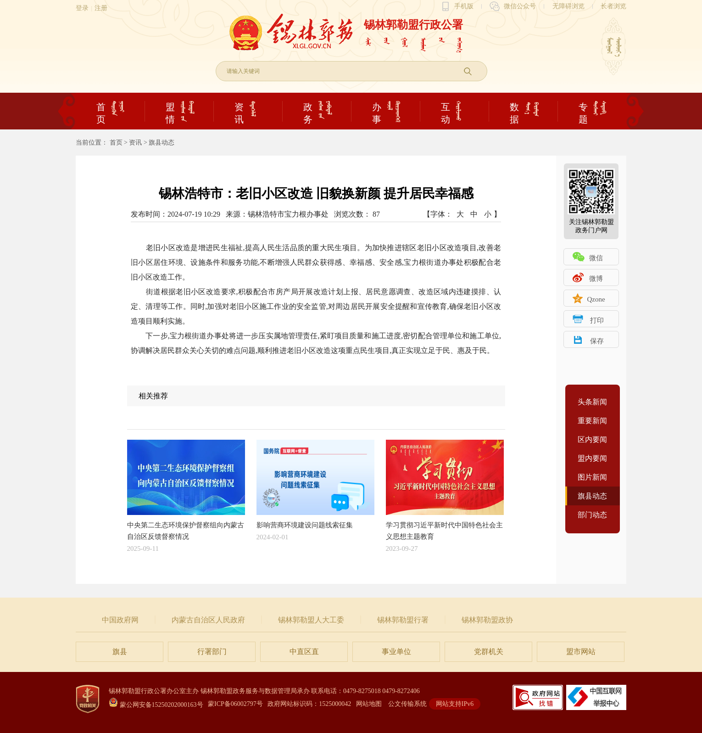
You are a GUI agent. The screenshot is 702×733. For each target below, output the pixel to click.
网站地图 (369, 703)
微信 (596, 258)
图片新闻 (592, 477)
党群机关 (488, 651)
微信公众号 (520, 6)
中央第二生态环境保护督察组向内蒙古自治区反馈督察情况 (186, 490)
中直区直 (304, 651)
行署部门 (212, 651)
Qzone (596, 299)
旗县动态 (161, 142)
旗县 (119, 651)
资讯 (135, 142)
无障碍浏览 (568, 6)
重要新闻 (592, 421)
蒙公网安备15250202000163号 (156, 704)
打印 (597, 320)
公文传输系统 (407, 703)
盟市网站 (581, 651)
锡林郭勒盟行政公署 (413, 25)
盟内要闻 (592, 458)
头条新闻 (592, 402)
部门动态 (592, 515)
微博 (596, 278)
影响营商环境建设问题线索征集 (315, 484)
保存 (597, 341)
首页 (116, 142)
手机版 (464, 6)
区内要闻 (592, 439)
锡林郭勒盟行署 (403, 620)
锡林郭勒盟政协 (487, 620)
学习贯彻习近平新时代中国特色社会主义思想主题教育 (445, 490)
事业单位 (396, 651)
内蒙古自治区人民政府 (208, 620)
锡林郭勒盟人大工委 (311, 620)
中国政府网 (120, 620)
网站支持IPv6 (455, 703)
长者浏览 (613, 6)
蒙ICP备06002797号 (235, 703)
